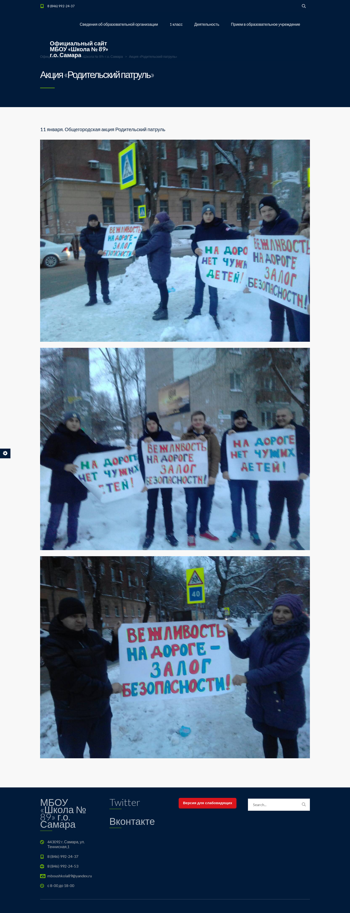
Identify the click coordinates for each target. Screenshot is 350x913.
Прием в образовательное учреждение (265, 24)
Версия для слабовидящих (207, 803)
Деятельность (206, 24)
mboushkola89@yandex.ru (69, 875)
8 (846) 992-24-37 (61, 6)
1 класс (176, 24)
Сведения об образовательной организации (119, 24)
